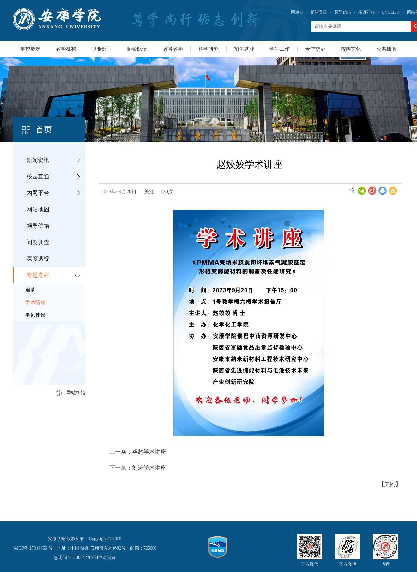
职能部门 (101, 49)
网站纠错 (70, 392)
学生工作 (279, 49)
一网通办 (295, 12)
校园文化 (351, 49)
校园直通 (38, 176)
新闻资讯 (38, 160)
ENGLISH (391, 12)
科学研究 (208, 49)
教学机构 (66, 49)
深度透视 (38, 259)
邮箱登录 (319, 12)
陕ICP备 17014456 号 (33, 548)
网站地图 (38, 209)
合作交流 (315, 49)
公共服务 (387, 49)
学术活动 (35, 302)
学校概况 (30, 49)
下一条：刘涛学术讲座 (137, 468)
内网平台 (38, 193)
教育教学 (173, 49)
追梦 (30, 289)
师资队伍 (137, 49)
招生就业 (244, 49)
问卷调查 (38, 242)
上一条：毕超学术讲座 (137, 452)
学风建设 (35, 315)
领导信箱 (343, 12)
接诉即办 (366, 12)
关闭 (390, 484)
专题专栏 (38, 275)
